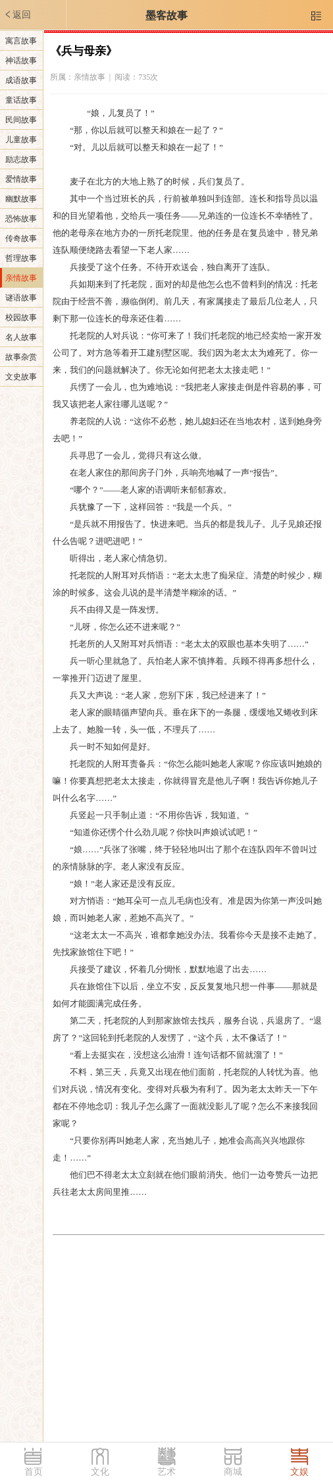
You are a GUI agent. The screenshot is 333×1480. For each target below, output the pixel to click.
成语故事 (21, 80)
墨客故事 (166, 15)
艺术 (166, 1472)
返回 (17, 14)
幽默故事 (21, 199)
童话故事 (21, 100)
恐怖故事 (21, 218)
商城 (233, 1472)
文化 (100, 1472)
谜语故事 (21, 297)
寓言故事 (21, 40)
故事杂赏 (21, 357)
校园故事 (21, 317)
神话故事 (21, 60)
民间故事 (21, 119)
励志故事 (21, 159)
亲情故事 (21, 278)
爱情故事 (21, 179)
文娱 (299, 1472)
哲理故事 (21, 258)
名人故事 (21, 337)
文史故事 (21, 376)
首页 (33, 1472)
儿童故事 (21, 139)
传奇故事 (21, 238)
